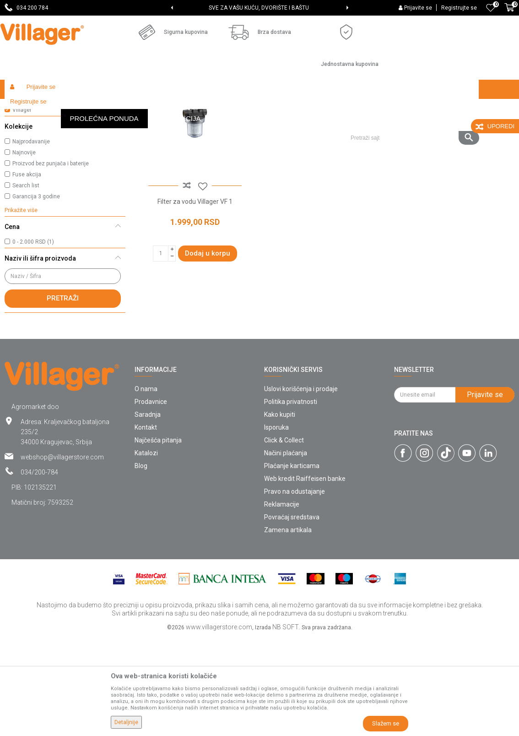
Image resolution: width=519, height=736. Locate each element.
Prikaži (392, 126)
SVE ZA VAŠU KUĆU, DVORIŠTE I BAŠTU (259, 8)
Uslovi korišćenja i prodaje (301, 487)
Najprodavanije (31, 240)
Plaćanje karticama (291, 564)
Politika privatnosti (290, 500)
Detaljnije (126, 722)
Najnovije (24, 251)
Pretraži (63, 397)
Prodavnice (151, 500)
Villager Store (22, 108)
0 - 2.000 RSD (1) (33, 341)
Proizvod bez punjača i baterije (50, 262)
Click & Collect (284, 539)
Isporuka (276, 526)
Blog (141, 564)
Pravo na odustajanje (294, 590)
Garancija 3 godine (36, 295)
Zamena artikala (288, 628)
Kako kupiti (279, 513)
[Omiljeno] (490, 8)
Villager (22, 209)
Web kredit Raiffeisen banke (305, 577)
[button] (411, 108)
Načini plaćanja (285, 552)
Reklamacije (281, 603)
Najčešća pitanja (158, 539)
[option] (259, 8)
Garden (87, 108)
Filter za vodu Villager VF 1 (194, 299)
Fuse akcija (26, 273)
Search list (25, 284)
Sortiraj (304, 126)
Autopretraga (260, 126)
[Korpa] (509, 12)
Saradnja (148, 513)
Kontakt (146, 526)
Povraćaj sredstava (291, 616)
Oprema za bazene (38, 149)
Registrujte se (459, 8)
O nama (146, 487)
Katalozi (146, 552)
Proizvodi (59, 108)
